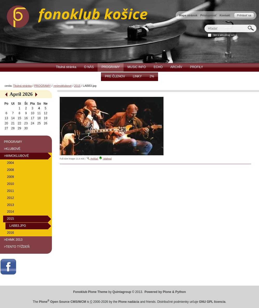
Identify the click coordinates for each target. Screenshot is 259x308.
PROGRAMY (42, 85)
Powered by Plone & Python (165, 292)
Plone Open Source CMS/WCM (62, 302)
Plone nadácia (128, 302)
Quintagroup (121, 292)
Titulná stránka (22, 85)
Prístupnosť (208, 15)
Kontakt (225, 15)
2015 (77, 85)
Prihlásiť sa (244, 15)
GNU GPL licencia (212, 302)
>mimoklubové (62, 85)
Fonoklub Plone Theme (90, 292)
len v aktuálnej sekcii (225, 35)
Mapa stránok (188, 15)
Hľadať (204, 24)
